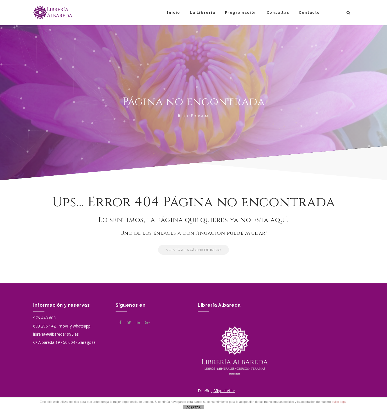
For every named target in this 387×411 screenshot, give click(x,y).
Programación (241, 12)
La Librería (202, 12)
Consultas (278, 12)
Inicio (173, 12)
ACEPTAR (193, 407)
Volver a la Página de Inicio (189, 250)
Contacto (309, 12)
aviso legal (339, 401)
